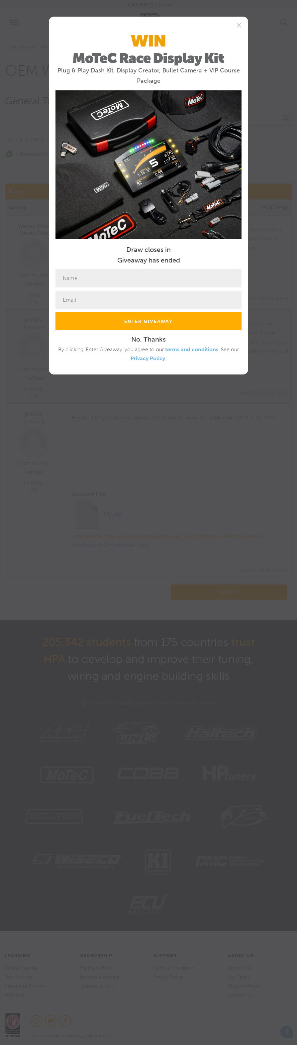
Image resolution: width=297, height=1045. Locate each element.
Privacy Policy (148, 358)
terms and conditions (191, 349)
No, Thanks (148, 339)
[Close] (239, 25)
